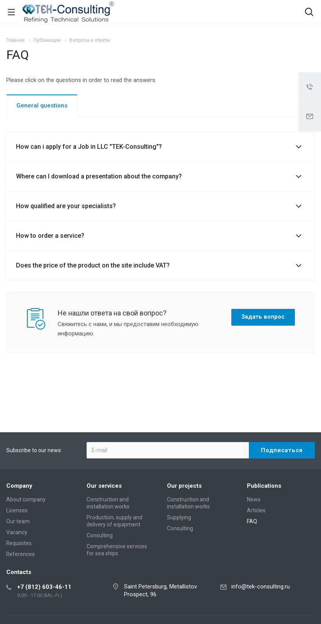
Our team (18, 521)
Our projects (184, 485)
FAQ (252, 521)
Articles (256, 510)
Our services (104, 485)
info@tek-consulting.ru (260, 586)
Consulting (100, 535)
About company (26, 499)
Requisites (19, 543)
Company (19, 485)
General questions (41, 105)
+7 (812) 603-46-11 (44, 586)
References (20, 554)
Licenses (17, 510)
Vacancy (16, 532)
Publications (264, 485)
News (254, 499)
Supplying (179, 517)
